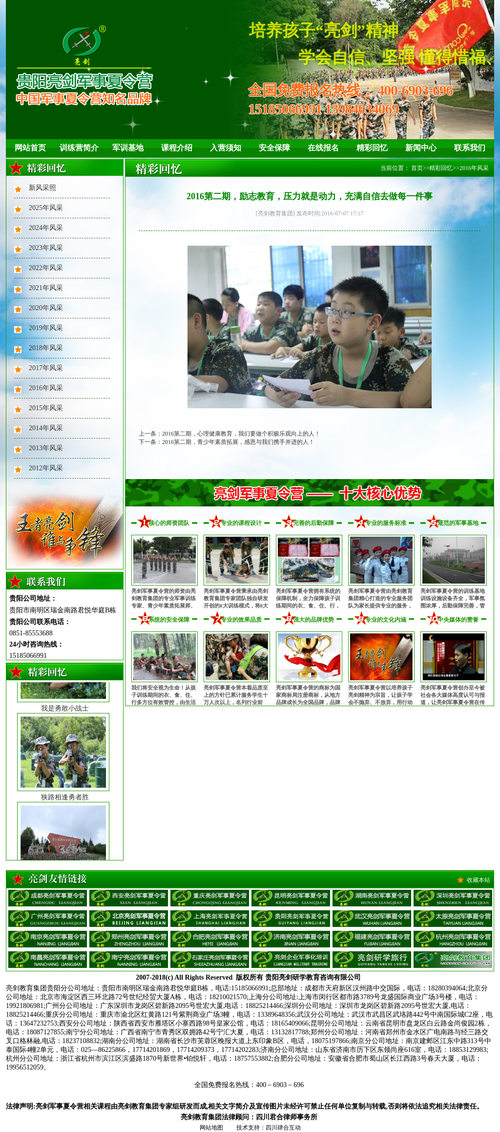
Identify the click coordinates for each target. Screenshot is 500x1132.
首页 (417, 168)
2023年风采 (46, 248)
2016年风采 (46, 388)
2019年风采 (46, 328)
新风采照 (42, 187)
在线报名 (323, 148)
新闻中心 (421, 148)
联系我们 (469, 148)
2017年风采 (46, 368)
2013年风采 (46, 448)
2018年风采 (46, 348)
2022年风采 (46, 268)
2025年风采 (46, 207)
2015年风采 (46, 408)
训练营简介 (79, 148)
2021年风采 (46, 288)
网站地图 (211, 1127)
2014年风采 (46, 428)
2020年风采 (46, 308)
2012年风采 (46, 468)
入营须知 (225, 148)
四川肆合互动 (283, 1127)
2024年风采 (46, 227)
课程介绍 (176, 148)
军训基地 (128, 148)
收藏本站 (478, 880)
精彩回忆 (372, 148)
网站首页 (30, 148)
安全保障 (274, 148)
